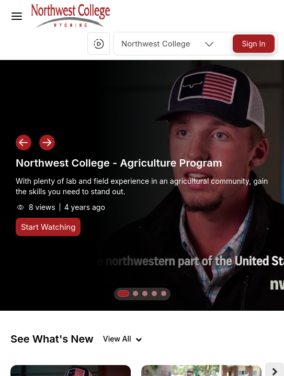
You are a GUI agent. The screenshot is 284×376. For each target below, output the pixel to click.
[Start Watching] (48, 227)
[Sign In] (254, 43)
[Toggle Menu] (16, 16)
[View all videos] (122, 339)
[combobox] (168, 43)
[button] (99, 44)
